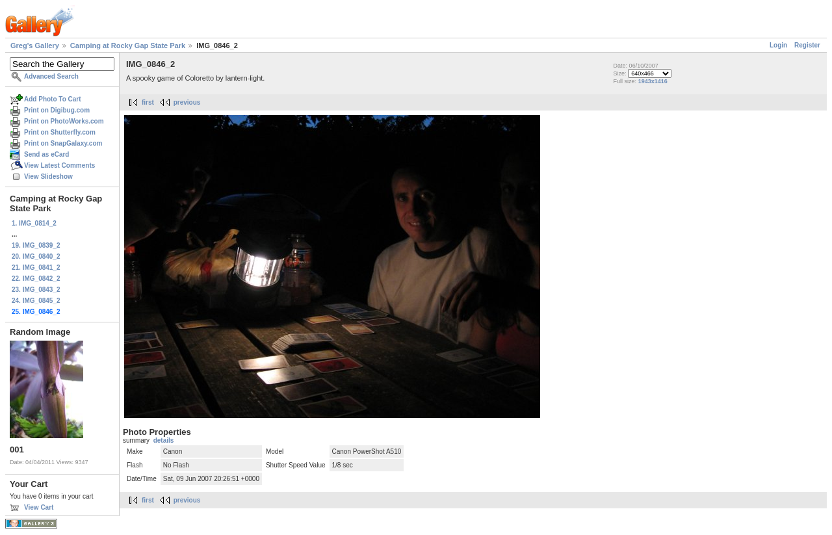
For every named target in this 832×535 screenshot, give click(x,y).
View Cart (38, 507)
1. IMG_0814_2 (34, 223)
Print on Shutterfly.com (60, 132)
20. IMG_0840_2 (36, 256)
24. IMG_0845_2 (36, 300)
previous (187, 102)
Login (778, 45)
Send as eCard (46, 154)
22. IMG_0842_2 (36, 278)
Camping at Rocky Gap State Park (127, 45)
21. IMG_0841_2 (36, 267)
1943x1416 (653, 81)
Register (807, 45)
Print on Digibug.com (57, 110)
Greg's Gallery (34, 45)
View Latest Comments (59, 165)
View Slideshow (48, 176)
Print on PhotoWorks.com (64, 121)
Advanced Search (51, 76)
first (148, 102)
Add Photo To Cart (52, 99)
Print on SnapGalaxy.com (63, 143)
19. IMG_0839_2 (36, 245)
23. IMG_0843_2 (36, 289)
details (163, 440)
